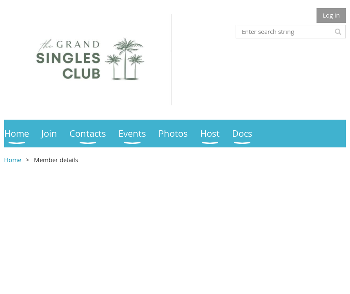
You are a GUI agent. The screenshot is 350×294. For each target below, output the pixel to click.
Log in (331, 15)
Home (12, 160)
